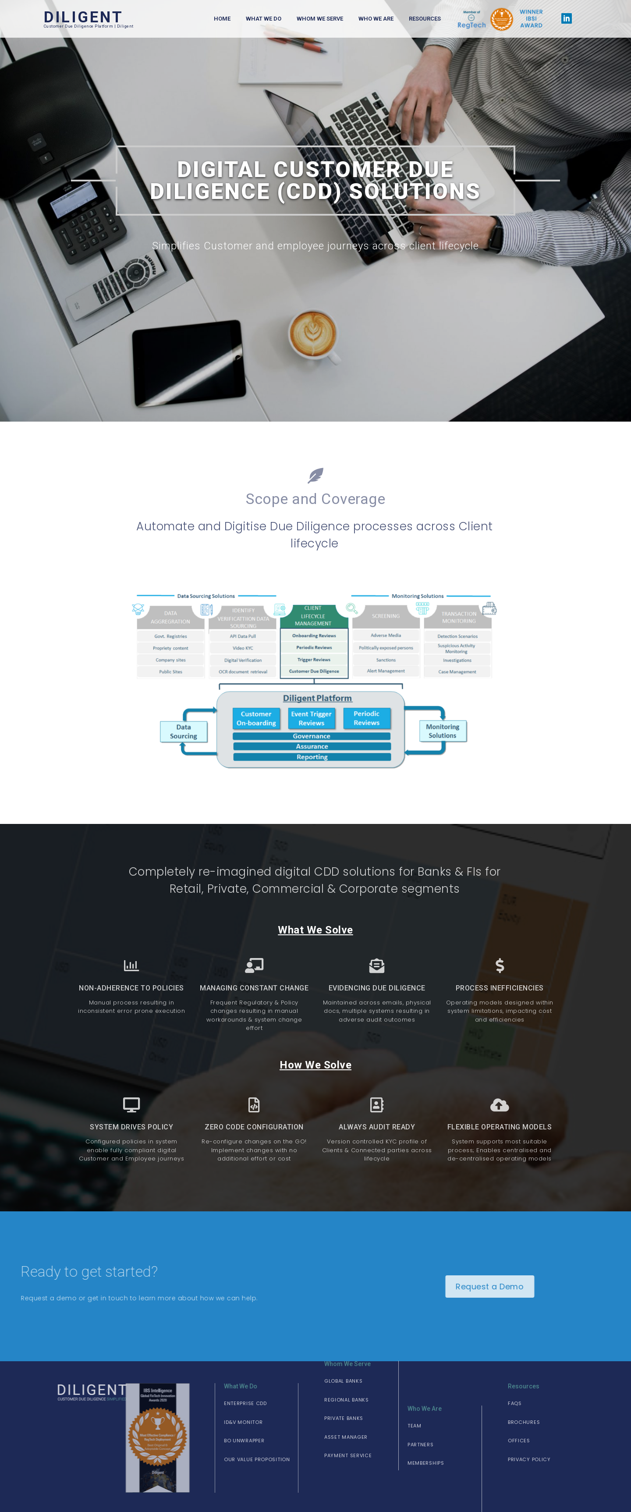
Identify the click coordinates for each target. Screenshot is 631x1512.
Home (222, 18)
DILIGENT (84, 17)
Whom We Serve (320, 18)
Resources (425, 18)
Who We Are (375, 18)
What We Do (263, 18)
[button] (191, 1400)
